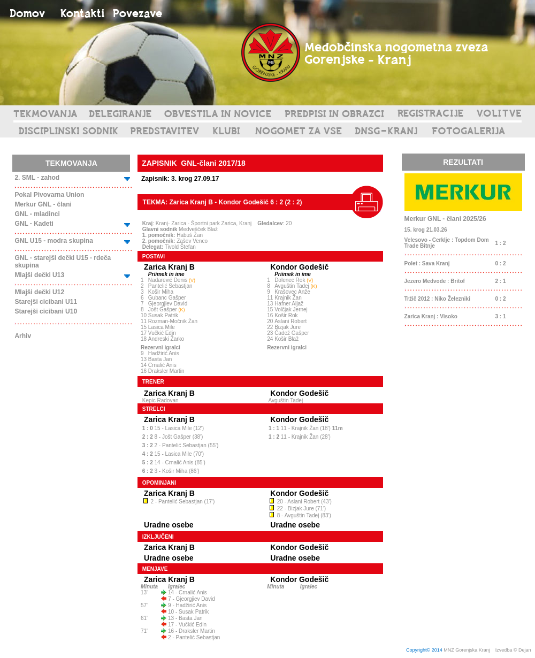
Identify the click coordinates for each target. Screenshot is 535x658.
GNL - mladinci (36, 214)
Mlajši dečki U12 (39, 292)
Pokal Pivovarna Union (49, 194)
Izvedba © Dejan (513, 650)
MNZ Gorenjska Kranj (467, 650)
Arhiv (22, 336)
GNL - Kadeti (33, 223)
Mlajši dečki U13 (39, 275)
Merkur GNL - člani (42, 204)
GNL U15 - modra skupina (53, 240)
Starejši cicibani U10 (45, 311)
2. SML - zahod (36, 177)
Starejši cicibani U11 (45, 301)
